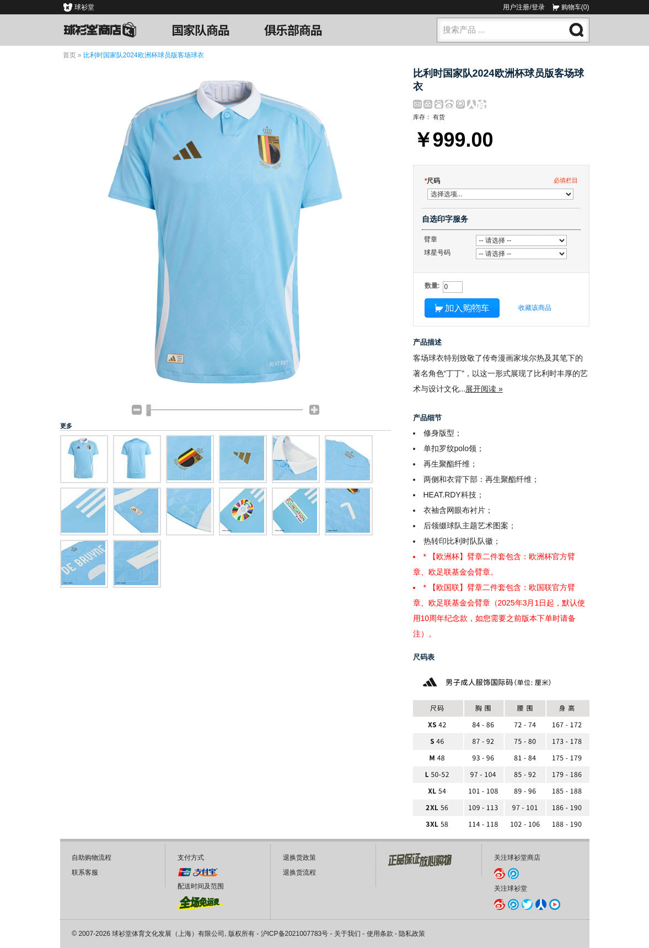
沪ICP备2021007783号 (295, 934)
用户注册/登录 (523, 7)
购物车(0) (575, 7)
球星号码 (437, 252)
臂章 (430, 239)
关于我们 (347, 934)
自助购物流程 (91, 857)
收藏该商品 (534, 308)
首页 (69, 55)
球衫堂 (84, 7)
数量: (432, 286)
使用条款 (380, 934)
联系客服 (85, 872)
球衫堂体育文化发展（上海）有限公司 (168, 934)
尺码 (433, 181)
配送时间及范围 (201, 886)
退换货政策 (299, 857)
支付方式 (191, 857)
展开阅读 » (484, 388)
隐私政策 (412, 934)
